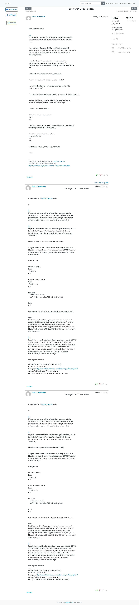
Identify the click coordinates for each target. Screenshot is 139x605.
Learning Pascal (30, 11)
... (30, 35)
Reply (29, 177)
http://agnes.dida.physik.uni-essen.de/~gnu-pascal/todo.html (49, 166)
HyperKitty (68, 602)
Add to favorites (118, 33)
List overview (11, 9)
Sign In (123, 3)
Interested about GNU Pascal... (127, 11)
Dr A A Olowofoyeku (39, 186)
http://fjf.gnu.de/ (59, 161)
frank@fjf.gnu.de (46, 198)
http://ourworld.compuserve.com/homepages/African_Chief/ (57, 369)
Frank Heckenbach (38, 17)
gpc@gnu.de (116, 24)
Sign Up (131, 3)
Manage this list (112, 3)
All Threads (11, 15)
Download (11, 23)
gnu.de (8, 3)
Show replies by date (101, 183)
